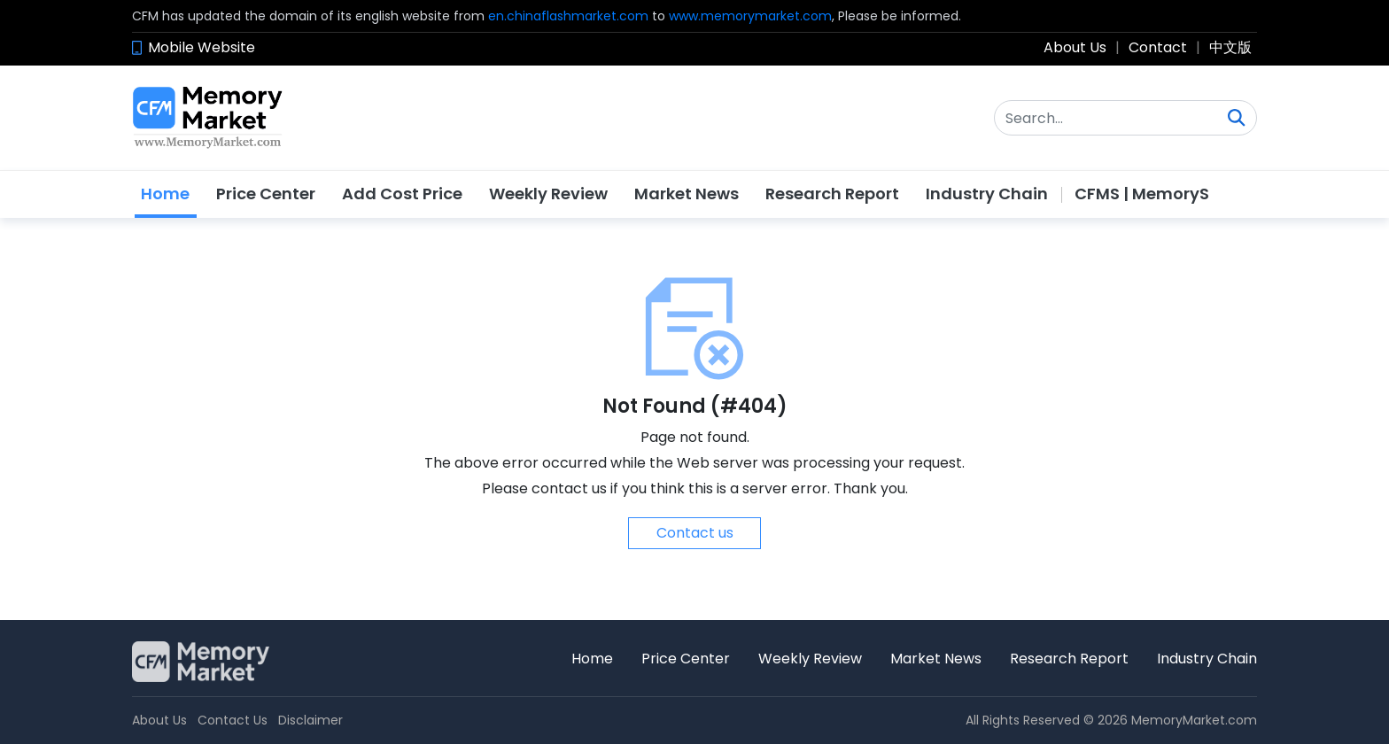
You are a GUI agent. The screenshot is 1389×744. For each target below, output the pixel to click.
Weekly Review (548, 193)
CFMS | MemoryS (1142, 193)
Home (165, 193)
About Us (1075, 47)
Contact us (694, 533)
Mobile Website (201, 47)
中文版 (1230, 47)
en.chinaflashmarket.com (568, 16)
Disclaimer (310, 720)
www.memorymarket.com (750, 16)
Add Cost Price (402, 193)
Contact (1158, 47)
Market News (686, 193)
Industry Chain (987, 193)
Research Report (832, 193)
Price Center (265, 193)
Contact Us (233, 720)
